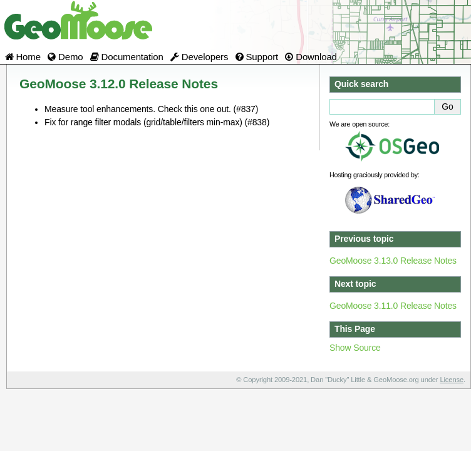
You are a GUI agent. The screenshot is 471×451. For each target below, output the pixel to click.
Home (23, 56)
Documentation (126, 56)
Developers (199, 56)
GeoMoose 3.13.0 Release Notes (393, 261)
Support (257, 56)
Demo (65, 56)
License (451, 379)
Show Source (355, 348)
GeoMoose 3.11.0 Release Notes (393, 306)
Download (311, 56)
